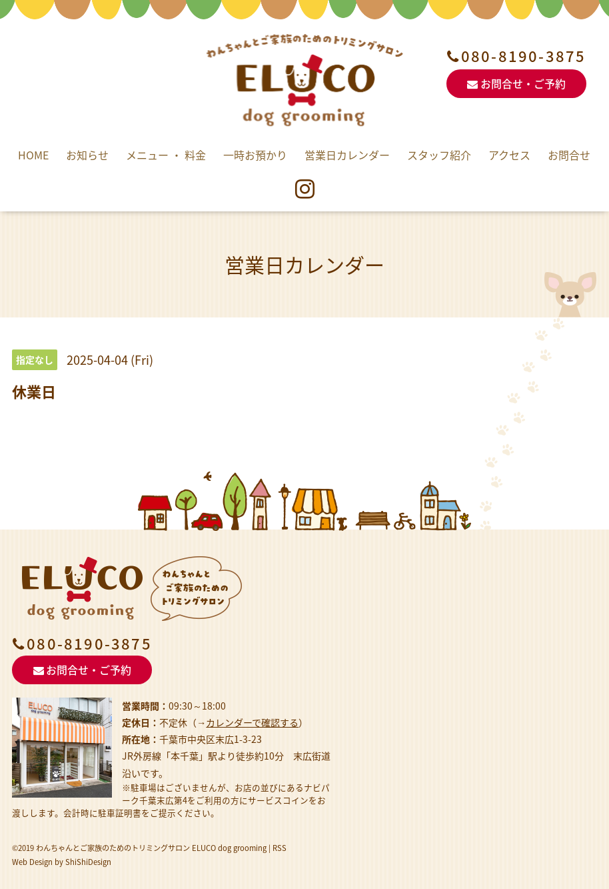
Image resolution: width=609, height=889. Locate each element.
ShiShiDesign (88, 862)
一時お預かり (255, 155)
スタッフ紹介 (439, 155)
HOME (33, 155)
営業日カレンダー (347, 155)
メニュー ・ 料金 (166, 155)
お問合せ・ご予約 (516, 83)
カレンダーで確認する (252, 722)
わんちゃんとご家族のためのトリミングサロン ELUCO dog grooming (151, 848)
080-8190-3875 (523, 56)
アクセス (509, 155)
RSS (280, 848)
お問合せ (569, 155)
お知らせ (87, 155)
